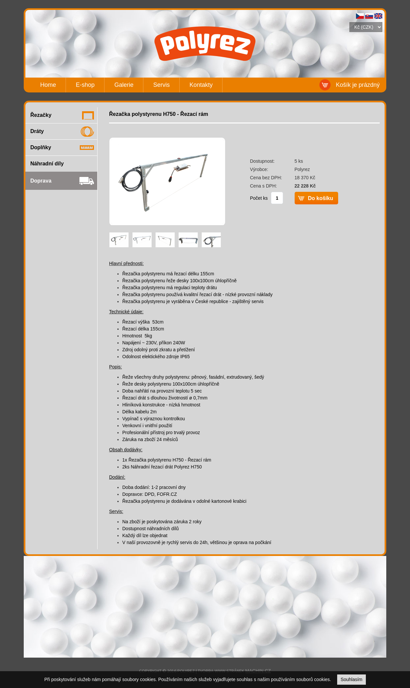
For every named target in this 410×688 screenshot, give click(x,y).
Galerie (123, 85)
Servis (161, 85)
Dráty (37, 131)
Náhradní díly (47, 163)
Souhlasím (351, 679)
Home (48, 85)
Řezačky (40, 115)
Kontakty (201, 85)
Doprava (40, 181)
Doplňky (40, 147)
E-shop (85, 85)
